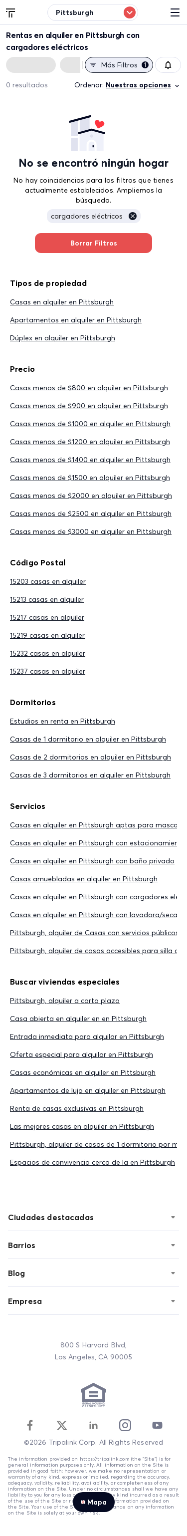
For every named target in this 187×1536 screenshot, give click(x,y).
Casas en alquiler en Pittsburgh (62, 301)
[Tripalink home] (11, 12)
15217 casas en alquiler (47, 617)
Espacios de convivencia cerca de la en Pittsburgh (92, 1162)
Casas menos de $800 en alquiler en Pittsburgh (89, 387)
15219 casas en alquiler (47, 635)
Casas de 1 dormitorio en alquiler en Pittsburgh (88, 739)
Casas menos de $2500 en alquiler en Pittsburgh (91, 513)
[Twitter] (62, 1425)
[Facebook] (30, 1425)
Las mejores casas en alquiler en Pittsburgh (82, 1126)
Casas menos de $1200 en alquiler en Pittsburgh (90, 441)
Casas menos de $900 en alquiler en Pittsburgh (89, 405)
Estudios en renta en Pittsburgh (62, 721)
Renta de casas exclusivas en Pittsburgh (77, 1108)
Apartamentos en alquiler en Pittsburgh (76, 319)
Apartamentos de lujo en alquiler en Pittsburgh (88, 1090)
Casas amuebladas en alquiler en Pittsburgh (84, 878)
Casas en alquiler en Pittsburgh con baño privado (92, 860)
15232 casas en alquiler (47, 653)
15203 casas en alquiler (48, 581)
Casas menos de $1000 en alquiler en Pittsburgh (90, 423)
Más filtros (119, 64)
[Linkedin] (93, 1425)
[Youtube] (157, 1425)
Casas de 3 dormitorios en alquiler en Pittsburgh (90, 774)
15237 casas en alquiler (47, 671)
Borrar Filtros (93, 243)
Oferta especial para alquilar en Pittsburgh (81, 1054)
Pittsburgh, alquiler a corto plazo (65, 1000)
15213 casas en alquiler (47, 599)
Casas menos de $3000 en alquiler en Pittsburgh (91, 531)
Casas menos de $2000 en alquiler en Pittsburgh (91, 495)
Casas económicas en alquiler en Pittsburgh (83, 1072)
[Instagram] (125, 1425)
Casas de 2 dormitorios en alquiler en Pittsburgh (90, 757)
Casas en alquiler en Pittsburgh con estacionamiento (98, 842)
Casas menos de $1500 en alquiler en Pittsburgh (90, 477)
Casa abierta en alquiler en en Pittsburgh (78, 1018)
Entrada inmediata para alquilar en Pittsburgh (87, 1036)
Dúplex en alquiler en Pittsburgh (62, 337)
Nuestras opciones (143, 85)
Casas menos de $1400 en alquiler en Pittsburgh (90, 459)
